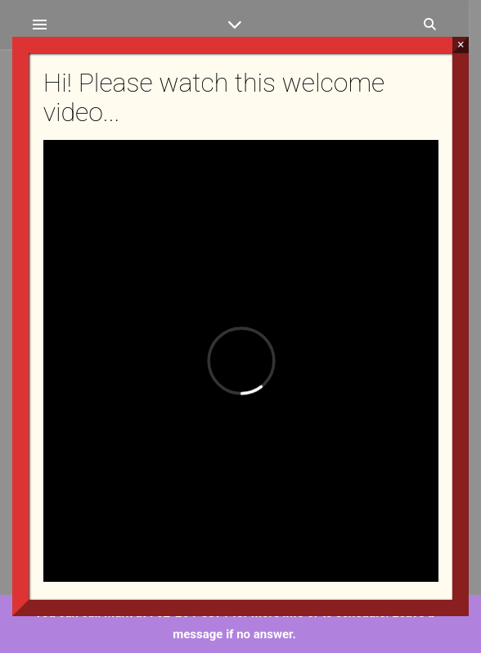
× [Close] (461, 45)
